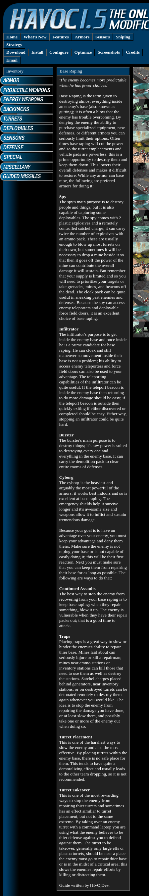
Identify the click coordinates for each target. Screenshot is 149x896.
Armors (82, 36)
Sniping (123, 36)
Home (12, 36)
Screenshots (109, 52)
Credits (133, 52)
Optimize (83, 52)
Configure (59, 52)
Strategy (14, 44)
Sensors (102, 36)
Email (12, 60)
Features (60, 36)
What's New (35, 36)
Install (37, 52)
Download (15, 52)
